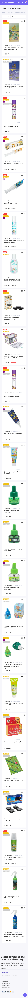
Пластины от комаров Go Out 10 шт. (14, 780)
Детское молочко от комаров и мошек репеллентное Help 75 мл (13, 280)
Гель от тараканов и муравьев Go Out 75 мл (13, 434)
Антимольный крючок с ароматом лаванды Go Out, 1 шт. (13, 87)
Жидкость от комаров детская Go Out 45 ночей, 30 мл (13, 627)
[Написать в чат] (25, 995)
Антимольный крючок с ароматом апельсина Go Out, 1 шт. (13, 48)
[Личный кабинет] (22, 2)
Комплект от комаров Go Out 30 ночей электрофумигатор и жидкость (13, 666)
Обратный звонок (6, 985)
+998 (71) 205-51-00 (6, 983)
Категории (6, 16)
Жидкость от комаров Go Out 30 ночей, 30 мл (13, 511)
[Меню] (2, 2)
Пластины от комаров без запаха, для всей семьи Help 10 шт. (13, 357)
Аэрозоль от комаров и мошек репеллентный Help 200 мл (12, 395)
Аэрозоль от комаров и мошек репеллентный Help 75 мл (12, 125)
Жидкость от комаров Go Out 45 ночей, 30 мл (13, 549)
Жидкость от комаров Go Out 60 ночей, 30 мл (13, 588)
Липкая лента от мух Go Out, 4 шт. (13, 742)
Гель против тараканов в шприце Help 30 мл (13, 164)
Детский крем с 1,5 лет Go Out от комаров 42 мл (13, 472)
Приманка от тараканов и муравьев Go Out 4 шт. (14, 819)
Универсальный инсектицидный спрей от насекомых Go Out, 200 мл (14, 935)
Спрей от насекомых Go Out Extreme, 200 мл (11, 897)
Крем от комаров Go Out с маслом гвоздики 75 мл (13, 704)
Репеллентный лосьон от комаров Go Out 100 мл (13, 858)
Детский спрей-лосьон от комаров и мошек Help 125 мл (14, 241)
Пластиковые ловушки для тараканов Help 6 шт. (11, 318)
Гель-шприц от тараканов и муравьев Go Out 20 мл (11, 202)
